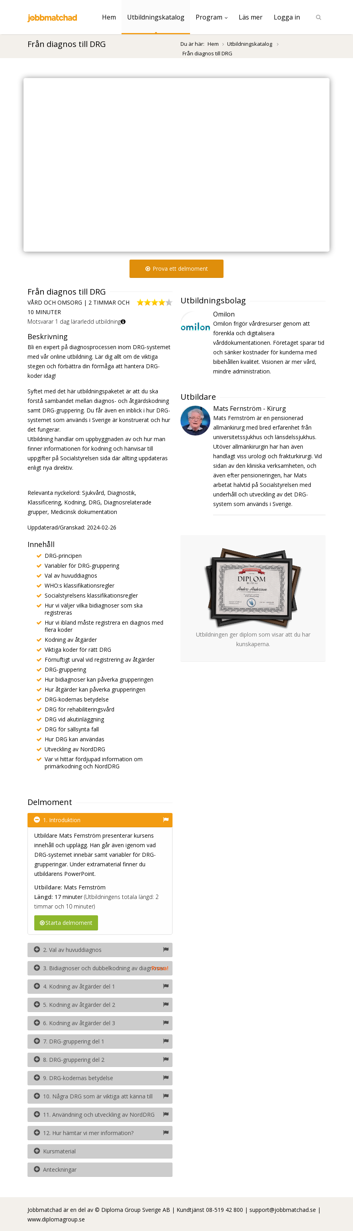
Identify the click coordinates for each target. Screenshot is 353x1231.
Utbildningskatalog (155, 17)
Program (211, 17)
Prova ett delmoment (176, 268)
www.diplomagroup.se (56, 1219)
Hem (109, 17)
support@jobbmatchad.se (282, 1209)
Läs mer (251, 17)
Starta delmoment (66, 922)
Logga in (287, 17)
